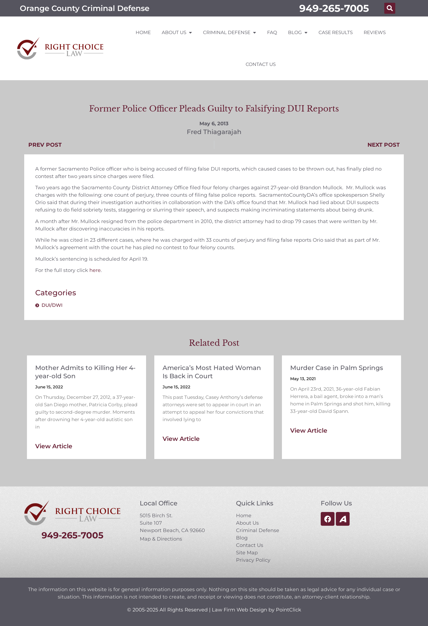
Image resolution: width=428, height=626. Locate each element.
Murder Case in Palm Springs (336, 368)
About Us (177, 32)
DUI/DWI (52, 305)
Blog (298, 32)
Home (143, 32)
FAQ (272, 32)
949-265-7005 (334, 8)
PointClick (288, 610)
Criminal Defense (229, 32)
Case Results (336, 32)
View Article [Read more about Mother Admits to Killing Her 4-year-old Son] (53, 446)
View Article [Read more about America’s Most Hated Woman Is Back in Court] (181, 439)
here (95, 270)
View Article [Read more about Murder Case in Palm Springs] (308, 430)
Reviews (375, 32)
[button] (389, 8)
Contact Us (261, 64)
